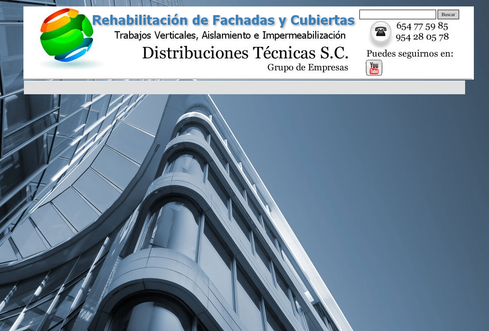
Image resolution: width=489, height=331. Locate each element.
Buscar (448, 14)
